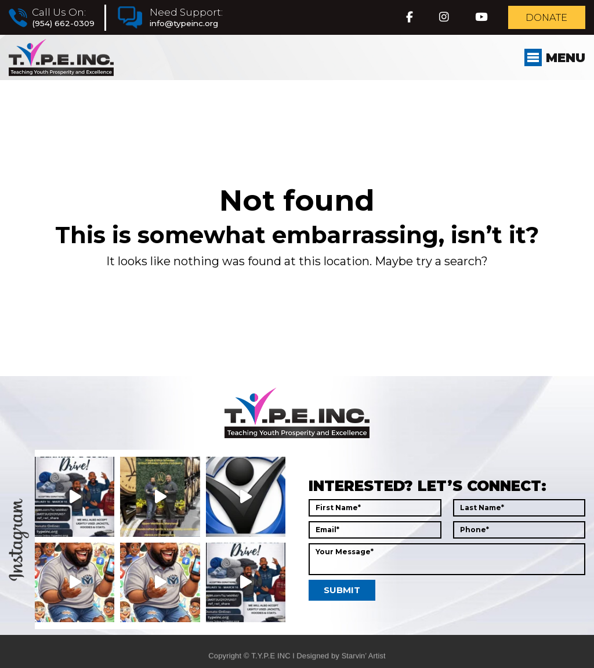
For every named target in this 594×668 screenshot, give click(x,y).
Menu (553, 61)
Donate (544, 18)
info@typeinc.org (186, 24)
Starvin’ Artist (363, 662)
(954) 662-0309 (63, 24)
